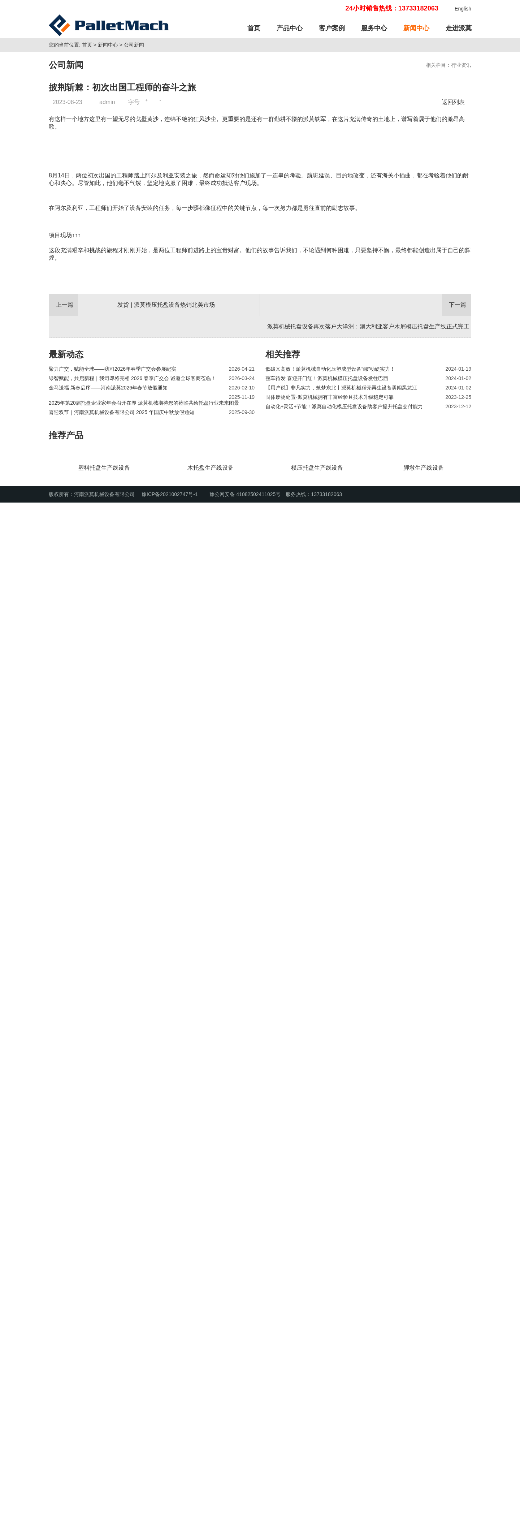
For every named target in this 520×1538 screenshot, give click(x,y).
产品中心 (290, 28)
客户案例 (332, 28)
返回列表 (455, 200)
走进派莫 (459, 28)
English (463, 9)
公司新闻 (134, 142)
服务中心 (374, 28)
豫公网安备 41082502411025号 (241, 1530)
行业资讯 (461, 162)
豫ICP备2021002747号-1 (170, 1530)
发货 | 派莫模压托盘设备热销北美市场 (165, 1282)
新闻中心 (416, 28)
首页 (253, 28)
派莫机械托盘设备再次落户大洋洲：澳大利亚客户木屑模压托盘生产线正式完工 (368, 1304)
